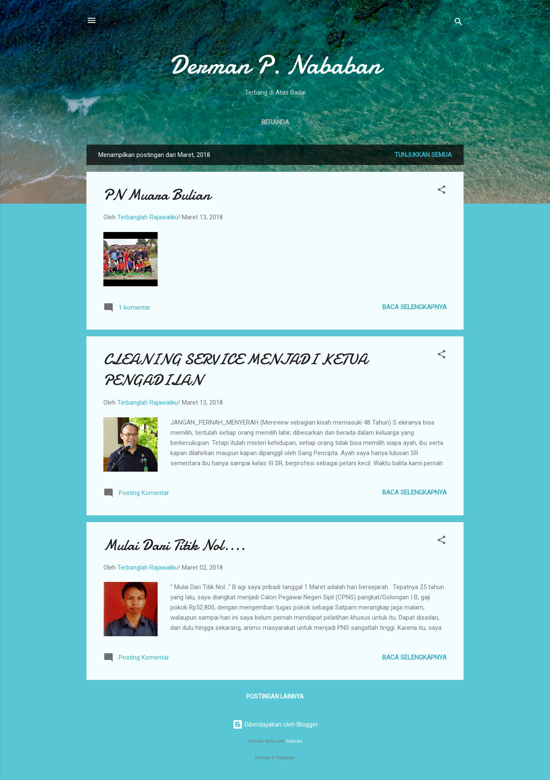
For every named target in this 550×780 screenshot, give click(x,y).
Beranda (275, 122)
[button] (441, 191)
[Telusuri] (458, 23)
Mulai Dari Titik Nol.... (174, 545)
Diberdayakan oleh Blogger (275, 724)
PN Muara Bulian (157, 195)
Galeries (294, 741)
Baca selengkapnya (414, 307)
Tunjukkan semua (423, 155)
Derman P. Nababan (275, 65)
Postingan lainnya (275, 696)
